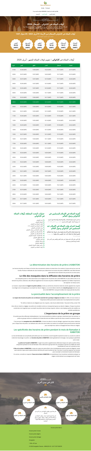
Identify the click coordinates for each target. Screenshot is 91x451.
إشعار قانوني (52, 14)
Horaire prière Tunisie (35, 431)
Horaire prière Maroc (56, 428)
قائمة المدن (44, 14)
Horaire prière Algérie (35, 434)
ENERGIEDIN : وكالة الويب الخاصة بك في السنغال (50, 11)
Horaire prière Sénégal (35, 437)
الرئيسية (38, 14)
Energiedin (32, 440)
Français (47, 8)
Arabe (42, 8)
